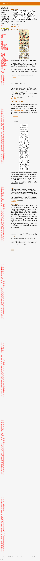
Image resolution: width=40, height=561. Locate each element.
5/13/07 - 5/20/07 (2, 116)
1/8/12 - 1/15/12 (2, 235)
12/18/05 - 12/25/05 (2, 80)
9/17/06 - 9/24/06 (2, 99)
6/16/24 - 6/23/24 (2, 548)
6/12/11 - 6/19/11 (2, 220)
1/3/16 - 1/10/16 (2, 339)
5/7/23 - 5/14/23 (2, 519)
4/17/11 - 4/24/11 (2, 216)
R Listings (2, 43)
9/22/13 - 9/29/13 (2, 279)
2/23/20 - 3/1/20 (2, 447)
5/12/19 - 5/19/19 (2, 427)
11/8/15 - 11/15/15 (2, 335)
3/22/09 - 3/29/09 (2, 164)
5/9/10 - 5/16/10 (2, 193)
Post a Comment (16, 26)
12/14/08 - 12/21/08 (2, 157)
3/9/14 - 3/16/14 (2, 291)
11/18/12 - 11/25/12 (2, 257)
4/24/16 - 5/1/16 (2, 347)
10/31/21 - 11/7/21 (2, 479)
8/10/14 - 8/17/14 (2, 302)
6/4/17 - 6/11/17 (2, 376)
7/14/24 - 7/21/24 (2, 550)
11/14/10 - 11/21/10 (2, 206)
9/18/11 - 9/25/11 (2, 227)
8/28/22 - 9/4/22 (2, 501)
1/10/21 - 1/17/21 (2, 458)
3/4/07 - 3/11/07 (2, 111)
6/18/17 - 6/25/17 (2, 377)
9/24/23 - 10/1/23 (2, 529)
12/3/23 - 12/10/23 (2, 534)
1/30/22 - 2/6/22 (2, 486)
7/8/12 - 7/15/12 (2, 248)
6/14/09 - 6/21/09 (2, 170)
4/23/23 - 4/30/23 (2, 518)
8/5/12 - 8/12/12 (2, 249)
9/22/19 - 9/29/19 (2, 436)
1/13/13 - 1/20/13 (2, 261)
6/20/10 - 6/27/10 (2, 196)
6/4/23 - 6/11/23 (2, 521)
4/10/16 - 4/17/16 (2, 346)
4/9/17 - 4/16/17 (2, 372)
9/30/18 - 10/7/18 (2, 411)
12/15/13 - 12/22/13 (2, 285)
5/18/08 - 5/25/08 (2, 142)
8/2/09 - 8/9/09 (2, 174)
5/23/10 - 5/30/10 (2, 194)
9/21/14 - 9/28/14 (2, 305)
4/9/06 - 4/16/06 (2, 88)
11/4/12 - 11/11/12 (2, 256)
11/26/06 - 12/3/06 (2, 104)
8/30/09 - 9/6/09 (2, 176)
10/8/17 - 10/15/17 (2, 385)
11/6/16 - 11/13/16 (2, 361)
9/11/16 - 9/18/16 (2, 357)
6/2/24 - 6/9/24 (2, 547)
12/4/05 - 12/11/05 (2, 79)
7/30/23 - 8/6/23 (2, 525)
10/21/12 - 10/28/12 (2, 255)
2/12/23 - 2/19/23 (2, 513)
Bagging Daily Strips (3, 46)
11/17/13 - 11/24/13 (2, 283)
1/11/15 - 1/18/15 (2, 313)
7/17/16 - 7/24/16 (2, 353)
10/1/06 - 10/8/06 (2, 100)
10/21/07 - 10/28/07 (2, 127)
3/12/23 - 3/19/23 (2, 515)
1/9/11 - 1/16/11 (2, 210)
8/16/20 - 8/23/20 (2, 456)
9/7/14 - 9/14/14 (2, 304)
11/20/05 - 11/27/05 (2, 78)
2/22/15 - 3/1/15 (2, 316)
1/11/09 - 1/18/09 (2, 159)
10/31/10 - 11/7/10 (2, 205)
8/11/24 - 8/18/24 (2, 552)
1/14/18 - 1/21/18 (2, 392)
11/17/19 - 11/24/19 (2, 440)
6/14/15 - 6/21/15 (2, 324)
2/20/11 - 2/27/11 (2, 213)
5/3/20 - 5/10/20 (2, 450)
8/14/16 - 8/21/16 (2, 355)
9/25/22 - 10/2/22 (2, 503)
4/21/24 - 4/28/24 (2, 544)
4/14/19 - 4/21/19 (2, 425)
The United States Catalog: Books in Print (19, 110)
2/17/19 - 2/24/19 (2, 421)
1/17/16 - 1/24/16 (2, 340)
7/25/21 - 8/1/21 (2, 472)
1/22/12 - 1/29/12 (2, 236)
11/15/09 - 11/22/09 (2, 181)
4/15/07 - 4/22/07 (2, 114)
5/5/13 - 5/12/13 (2, 269)
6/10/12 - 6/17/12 (2, 246)
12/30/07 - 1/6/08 (2, 132)
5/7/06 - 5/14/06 (2, 90)
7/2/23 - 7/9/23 (2, 523)
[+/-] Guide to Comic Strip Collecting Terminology (4, 49)
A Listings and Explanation (3, 34)
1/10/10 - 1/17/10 (2, 185)
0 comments (19, 24)
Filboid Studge (2, 68)
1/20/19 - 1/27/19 (2, 419)
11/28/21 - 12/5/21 (2, 481)
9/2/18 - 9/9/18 (2, 409)
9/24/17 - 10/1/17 (2, 384)
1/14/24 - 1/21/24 (2, 537)
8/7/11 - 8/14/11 (2, 224)
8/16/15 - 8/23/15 (2, 329)
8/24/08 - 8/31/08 (2, 149)
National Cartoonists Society (3, 61)
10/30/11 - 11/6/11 (2, 230)
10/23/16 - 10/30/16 (2, 360)
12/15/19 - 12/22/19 (2, 442)
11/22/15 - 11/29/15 (2, 336)
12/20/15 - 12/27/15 (2, 338)
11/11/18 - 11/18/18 (2, 414)
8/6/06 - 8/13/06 (2, 96)
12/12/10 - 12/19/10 (2, 208)
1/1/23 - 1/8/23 (2, 510)
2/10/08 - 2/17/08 (2, 135)
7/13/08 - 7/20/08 (2, 146)
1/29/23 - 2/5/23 (2, 512)
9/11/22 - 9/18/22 (2, 502)
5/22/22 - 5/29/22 (2, 494)
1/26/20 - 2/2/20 (2, 445)
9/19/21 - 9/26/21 (2, 476)
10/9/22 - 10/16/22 (2, 504)
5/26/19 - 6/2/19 (2, 428)
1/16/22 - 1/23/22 (2, 485)
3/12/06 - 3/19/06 (2, 86)
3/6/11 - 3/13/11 (2, 214)
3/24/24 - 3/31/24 (2, 542)
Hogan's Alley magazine (3, 54)
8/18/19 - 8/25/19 (2, 434)
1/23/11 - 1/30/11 (2, 211)
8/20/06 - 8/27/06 (2, 97)
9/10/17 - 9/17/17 (2, 383)
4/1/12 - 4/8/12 (2, 241)
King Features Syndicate (3, 55)
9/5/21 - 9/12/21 (2, 475)
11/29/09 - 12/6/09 (2, 182)
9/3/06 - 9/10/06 (2, 98)
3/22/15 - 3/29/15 (2, 318)
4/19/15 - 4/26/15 (2, 320)
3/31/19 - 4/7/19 (2, 424)
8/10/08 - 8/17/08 (2, 148)
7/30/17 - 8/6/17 (2, 380)
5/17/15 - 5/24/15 (2, 322)
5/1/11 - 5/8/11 (2, 217)
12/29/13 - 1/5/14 (2, 286)
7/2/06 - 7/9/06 (2, 93)
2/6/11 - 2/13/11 (2, 212)
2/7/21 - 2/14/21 (2, 460)
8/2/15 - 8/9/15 (2, 328)
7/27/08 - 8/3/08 (2, 147)
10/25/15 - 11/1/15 (2, 334)
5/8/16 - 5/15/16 (2, 348)
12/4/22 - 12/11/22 (2, 508)
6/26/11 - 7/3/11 (2, 221)
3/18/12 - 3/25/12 (2, 240)
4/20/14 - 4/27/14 (2, 294)
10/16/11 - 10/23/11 (2, 229)
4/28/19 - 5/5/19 (2, 426)
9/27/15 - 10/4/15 (2, 332)
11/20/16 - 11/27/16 (2, 362)
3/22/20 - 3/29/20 (2, 449)
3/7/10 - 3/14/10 (2, 189)
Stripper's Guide (8, 4)
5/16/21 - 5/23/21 (2, 467)
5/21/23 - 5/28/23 (2, 520)
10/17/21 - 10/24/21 (2, 478)
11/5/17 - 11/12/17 (2, 387)
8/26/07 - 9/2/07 (2, 123)
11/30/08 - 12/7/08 (2, 156)
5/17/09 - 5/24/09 (2, 168)
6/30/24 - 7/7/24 (2, 549)
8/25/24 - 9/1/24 (2, 553)
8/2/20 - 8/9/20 (2, 455)
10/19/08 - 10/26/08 (2, 153)
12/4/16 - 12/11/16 (2, 363)
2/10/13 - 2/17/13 (2, 263)
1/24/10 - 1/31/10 (2, 186)
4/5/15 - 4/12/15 (2, 319)
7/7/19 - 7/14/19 (2, 431)
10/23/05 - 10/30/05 (2, 76)
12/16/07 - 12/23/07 (2, 131)
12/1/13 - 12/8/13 (2, 284)
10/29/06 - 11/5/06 (2, 102)
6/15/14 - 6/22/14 (2, 298)
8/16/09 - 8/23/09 (2, 175)
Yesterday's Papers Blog (3, 62)
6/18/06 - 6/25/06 (2, 92)
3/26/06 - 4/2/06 (2, 87)
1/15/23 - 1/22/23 (2, 511)
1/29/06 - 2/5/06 (2, 83)
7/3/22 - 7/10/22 (2, 497)
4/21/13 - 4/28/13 (2, 268)
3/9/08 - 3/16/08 (2, 137)
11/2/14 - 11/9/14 (2, 308)
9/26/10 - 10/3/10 (2, 203)
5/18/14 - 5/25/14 (2, 296)
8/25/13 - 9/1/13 (2, 277)
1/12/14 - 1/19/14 (2, 287)
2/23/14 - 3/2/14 (2, 290)
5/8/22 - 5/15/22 (2, 493)
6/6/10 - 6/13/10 (2, 195)
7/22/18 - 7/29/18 (2, 406)
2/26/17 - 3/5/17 (2, 369)
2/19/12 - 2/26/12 (2, 238)
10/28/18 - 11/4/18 (2, 413)
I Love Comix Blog (2, 67)
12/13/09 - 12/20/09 (2, 183)
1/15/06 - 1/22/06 (2, 82)
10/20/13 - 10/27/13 (2, 281)
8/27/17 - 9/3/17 (2, 382)
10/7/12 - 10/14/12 (2, 254)
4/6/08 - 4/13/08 (2, 139)
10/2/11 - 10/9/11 (2, 228)
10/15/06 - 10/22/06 (2, 101)
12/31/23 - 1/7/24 (2, 536)
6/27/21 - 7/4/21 (2, 470)
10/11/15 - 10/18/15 (2, 333)
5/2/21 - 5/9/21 (2, 466)
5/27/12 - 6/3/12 (2, 245)
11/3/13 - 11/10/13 (2, 282)
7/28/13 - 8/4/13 (2, 275)
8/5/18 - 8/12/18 (2, 407)
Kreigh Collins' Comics (3, 53)
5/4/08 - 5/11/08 (2, 141)
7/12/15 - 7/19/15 (2, 326)
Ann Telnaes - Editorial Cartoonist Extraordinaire (4, 66)
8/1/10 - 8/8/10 (2, 199)
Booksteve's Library (3, 71)
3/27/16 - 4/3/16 (2, 345)
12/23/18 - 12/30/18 (2, 417)
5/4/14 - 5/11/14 (2, 295)
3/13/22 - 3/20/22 (2, 489)
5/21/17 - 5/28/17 (2, 375)
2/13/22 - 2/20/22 (2, 487)
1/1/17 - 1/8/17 (2, 365)
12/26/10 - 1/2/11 (2, 209)
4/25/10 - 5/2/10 (2, 192)
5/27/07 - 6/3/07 (2, 117)
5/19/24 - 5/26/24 (2, 546)
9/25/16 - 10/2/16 (2, 358)
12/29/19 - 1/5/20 (2, 443)
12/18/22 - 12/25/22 (2, 509)
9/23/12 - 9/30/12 (2, 253)
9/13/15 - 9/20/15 (2, 331)
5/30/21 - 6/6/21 (2, 468)
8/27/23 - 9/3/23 (2, 527)
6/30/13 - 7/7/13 (2, 273)
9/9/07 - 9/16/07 (2, 124)
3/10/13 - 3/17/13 (2, 265)
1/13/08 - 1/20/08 (2, 133)
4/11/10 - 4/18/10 (2, 191)
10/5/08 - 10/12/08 (2, 152)
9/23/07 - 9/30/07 (2, 125)
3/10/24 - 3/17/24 (2, 541)
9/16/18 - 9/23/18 (2, 410)
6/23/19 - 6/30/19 (2, 430)
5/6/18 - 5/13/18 (2, 400)
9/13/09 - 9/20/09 (2, 177)
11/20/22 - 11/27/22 (2, 507)
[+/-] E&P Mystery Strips (3, 33)
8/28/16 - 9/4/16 (2, 356)
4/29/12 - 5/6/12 (2, 243)
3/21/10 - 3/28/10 (2, 190)
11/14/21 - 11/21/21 (2, 480)
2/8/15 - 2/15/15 (2, 315)
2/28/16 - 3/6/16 (2, 343)
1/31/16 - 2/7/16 (2, 341)
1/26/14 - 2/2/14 (2, 288)
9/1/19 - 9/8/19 (2, 435)
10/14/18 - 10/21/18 (2, 412)
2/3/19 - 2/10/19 (2, 420)
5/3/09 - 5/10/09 (2, 167)
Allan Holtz (16, 97)
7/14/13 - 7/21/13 (2, 274)
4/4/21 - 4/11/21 (2, 464)
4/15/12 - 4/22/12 (2, 242)
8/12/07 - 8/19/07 (2, 122)
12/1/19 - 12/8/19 (2, 441)
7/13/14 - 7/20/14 (2, 300)
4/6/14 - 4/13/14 (2, 293)
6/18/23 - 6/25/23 (2, 522)
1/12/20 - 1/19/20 (2, 444)
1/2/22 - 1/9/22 (2, 484)
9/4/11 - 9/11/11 (2, 226)
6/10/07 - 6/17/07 (2, 118)
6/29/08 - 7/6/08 (2, 145)
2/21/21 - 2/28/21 (2, 461)
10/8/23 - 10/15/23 (2, 530)
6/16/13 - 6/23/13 (2, 272)
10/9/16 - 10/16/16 (2, 359)
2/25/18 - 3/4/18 (2, 395)
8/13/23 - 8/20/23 (2, 526)
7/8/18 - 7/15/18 (2, 405)
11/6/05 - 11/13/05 (2, 77)
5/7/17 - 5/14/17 (2, 374)
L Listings (2, 40)
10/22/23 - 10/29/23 (2, 531)
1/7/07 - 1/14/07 (2, 107)
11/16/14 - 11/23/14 (2, 309)
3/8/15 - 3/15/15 (2, 317)
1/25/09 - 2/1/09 (2, 160)
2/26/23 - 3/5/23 (2, 514)
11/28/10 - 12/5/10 (2, 207)
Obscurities (14, 77)
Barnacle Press (2, 57)
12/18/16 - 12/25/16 (2, 364)
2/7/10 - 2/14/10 (2, 187)
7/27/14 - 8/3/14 (2, 301)
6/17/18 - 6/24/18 (2, 403)
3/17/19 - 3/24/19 (2, 423)
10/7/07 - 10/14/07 (2, 126)
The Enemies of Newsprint (3, 45)
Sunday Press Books (3, 64)
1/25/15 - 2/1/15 (2, 314)
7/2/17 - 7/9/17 (2, 378)
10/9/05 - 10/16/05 (2, 75)
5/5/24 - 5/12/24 (2, 545)
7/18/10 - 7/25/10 (2, 198)
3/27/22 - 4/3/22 (2, 490)
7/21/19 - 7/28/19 (2, 432)
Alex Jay (2, 25)
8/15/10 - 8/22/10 (2, 200)
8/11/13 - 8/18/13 (2, 276)
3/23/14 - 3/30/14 (2, 292)
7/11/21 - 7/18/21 (2, 471)
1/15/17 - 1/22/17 (2, 366)
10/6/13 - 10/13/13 (2, 280)
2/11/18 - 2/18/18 (2, 394)
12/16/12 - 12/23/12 (2, 259)
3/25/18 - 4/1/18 (2, 397)
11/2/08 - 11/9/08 (2, 154)
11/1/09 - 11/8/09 (2, 180)
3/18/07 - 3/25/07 (2, 112)
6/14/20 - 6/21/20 (2, 453)
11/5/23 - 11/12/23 (2, 532)
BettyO (16, 92)
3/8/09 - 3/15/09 (2, 163)
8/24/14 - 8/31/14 (2, 303)
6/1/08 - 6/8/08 (2, 143)
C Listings (2, 35)
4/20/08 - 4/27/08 (2, 140)
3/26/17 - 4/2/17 (2, 371)
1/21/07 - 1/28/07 (2, 108)
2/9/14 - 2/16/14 (2, 289)
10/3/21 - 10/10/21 (2, 477)
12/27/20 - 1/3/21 (2, 457)
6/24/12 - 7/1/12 (2, 247)
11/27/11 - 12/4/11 (2, 232)
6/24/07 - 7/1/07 (2, 119)
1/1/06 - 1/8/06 (2, 81)
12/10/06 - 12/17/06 (2, 105)
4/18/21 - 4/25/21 (2, 465)
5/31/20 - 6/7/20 (2, 452)
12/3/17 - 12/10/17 (2, 389)
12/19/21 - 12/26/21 (2, 483)
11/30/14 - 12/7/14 (2, 310)
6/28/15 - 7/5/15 (2, 325)
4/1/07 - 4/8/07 (2, 113)
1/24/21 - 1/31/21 (2, 459)
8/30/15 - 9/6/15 (2, 330)
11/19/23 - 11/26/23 (2, 533)
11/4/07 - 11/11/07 (2, 128)
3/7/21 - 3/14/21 (2, 462)
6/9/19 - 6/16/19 (2, 429)
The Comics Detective (3, 58)
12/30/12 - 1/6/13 (2, 260)
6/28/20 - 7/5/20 (2, 454)
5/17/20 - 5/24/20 (2, 451)
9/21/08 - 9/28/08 (2, 151)
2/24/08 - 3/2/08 (2, 136)
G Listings (2, 37)
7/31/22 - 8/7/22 (2, 499)
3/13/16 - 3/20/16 (2, 344)
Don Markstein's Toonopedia (3, 70)
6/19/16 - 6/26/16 (2, 351)
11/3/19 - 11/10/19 (2, 439)
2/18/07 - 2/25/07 (2, 110)
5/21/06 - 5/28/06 (2, 91)
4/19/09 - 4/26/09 (2, 166)
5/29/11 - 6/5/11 (2, 219)
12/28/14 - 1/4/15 (2, 312)
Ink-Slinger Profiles (15, 116)
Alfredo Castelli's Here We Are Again (4, 60)
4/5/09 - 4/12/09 (2, 165)
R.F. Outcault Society (3, 69)
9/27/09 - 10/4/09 (2, 178)
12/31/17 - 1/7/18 (2, 391)
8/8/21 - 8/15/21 (2, 473)
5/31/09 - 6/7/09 (2, 169)
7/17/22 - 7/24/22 (2, 498)
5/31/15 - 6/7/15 (2, 323)
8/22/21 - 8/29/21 (2, 474)
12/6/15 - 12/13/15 (2, 337)
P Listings (2, 42)
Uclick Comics (2, 56)
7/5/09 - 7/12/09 (2, 172)
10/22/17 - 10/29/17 (2, 386)
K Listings (2, 39)
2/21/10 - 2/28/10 (2, 188)
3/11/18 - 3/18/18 (2, 396)
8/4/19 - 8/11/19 (2, 433)
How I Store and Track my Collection (4, 48)
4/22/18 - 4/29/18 (2, 399)
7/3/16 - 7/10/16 (2, 352)
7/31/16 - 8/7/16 (2, 354)
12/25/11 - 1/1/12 (2, 234)
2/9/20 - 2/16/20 (2, 446)
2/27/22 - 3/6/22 (2, 488)
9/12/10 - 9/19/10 (2, 202)
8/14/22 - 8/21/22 (2, 500)
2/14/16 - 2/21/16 (2, 342)
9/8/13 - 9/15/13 (2, 278)
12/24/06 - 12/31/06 (2, 106)
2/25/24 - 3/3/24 (2, 540)
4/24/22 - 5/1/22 (2, 492)
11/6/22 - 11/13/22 (2, 506)
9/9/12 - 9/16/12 (2, 252)
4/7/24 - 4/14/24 (2, 543)
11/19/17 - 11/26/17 (2, 388)
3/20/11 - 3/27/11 (2, 215)
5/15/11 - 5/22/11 (2, 218)
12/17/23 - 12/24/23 (2, 535)
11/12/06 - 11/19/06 (2, 103)
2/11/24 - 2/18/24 (2, 539)
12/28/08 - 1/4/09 (2, 158)
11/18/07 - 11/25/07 (2, 129)
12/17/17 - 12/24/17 (2, 390)
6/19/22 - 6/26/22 (2, 496)
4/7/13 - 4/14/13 (2, 267)
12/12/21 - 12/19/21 (2, 482)
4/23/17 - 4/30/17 (2, 373)
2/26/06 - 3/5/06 (2, 85)
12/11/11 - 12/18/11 (2, 233)
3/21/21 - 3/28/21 (2, 463)
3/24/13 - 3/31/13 (2, 266)
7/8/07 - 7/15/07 (2, 120)
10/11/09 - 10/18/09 (2, 179)
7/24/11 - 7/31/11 (2, 223)
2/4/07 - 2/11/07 (2, 109)
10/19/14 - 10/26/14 (2, 307)
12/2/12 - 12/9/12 (2, 258)
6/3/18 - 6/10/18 (2, 402)
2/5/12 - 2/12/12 (2, 237)
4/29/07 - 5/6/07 (2, 115)
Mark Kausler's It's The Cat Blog (4, 65)
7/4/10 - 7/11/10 (2, 197)
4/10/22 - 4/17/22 (2, 491)
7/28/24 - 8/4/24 (2, 551)
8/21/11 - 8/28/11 (2, 225)
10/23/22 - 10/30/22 (2, 505)
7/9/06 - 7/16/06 (2, 94)
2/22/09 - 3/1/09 (2, 162)
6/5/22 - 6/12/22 (2, 495)
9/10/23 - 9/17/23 (2, 528)
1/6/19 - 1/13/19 (2, 418)
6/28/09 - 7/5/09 (2, 171)
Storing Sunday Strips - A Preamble (4, 47)
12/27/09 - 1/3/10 (2, 184)
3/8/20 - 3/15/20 (2, 448)
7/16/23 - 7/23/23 (2, 524)
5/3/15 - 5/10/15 (2, 321)
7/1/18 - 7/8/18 (2, 404)
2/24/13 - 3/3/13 (2, 264)
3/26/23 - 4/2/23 (2, 516)
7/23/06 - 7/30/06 (2, 95)
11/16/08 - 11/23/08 (2, 155)
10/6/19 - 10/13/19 (2, 437)
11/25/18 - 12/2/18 (2, 415)
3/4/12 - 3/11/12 (2, 239)
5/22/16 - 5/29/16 (2, 349)
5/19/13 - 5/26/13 (2, 270)
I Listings (2, 38)
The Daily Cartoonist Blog (3, 59)
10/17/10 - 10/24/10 (2, 204)
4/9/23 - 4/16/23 (2, 517)
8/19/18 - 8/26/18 (2, 408)
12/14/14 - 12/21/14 (2, 311)
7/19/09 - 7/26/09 (2, 173)
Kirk (15, 84)
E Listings (2, 36)
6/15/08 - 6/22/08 (2, 144)
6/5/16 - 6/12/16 (2, 350)
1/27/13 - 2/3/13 (2, 262)
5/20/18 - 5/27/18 (2, 401)
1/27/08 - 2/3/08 (2, 134)
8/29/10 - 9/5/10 (2, 201)
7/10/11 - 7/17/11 (2, 222)
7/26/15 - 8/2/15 (2, 327)
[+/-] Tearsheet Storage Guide (4, 44)
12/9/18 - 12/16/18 (2, 416)
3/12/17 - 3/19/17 (2, 370)
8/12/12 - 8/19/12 (2, 250)
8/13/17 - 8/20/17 (2, 381)
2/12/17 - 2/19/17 (2, 368)
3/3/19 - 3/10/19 (2, 422)
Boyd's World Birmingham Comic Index (4, 72)
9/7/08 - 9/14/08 (2, 150)
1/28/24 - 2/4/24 (2, 538)
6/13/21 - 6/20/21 (2, 469)
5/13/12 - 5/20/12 (2, 244)
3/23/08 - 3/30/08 (2, 138)
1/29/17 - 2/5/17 (2, 367)
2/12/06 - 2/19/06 (2, 84)
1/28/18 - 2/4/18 (2, 393)
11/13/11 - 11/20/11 (2, 231)
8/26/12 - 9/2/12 (2, 251)
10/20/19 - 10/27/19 (2, 438)
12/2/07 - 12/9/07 (2, 130)
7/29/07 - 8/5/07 (2, 121)
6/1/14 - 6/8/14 (2, 297)
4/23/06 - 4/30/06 (2, 89)
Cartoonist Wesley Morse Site (3, 63)
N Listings (2, 41)
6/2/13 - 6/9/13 (2, 271)
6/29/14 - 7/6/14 (2, 299)
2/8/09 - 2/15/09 (2, 161)
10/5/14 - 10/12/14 (2, 306)
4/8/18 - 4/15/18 (2, 398)
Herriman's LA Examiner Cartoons (17, 22)
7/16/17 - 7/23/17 (2, 379)
